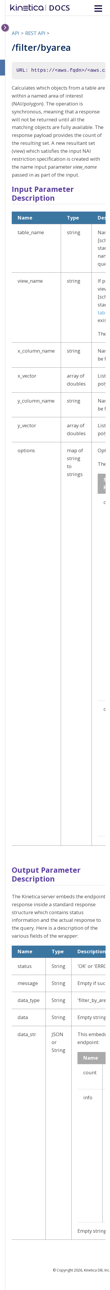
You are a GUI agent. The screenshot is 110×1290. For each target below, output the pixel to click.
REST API (35, 33)
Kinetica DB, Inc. (97, 1270)
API (15, 33)
